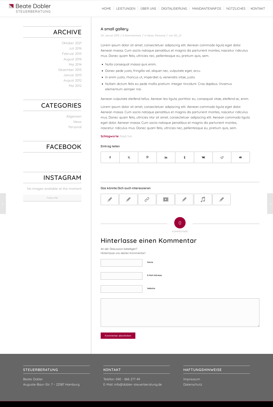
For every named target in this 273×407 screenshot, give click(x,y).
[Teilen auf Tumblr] (184, 157)
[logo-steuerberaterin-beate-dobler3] (30, 8)
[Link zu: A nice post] (128, 199)
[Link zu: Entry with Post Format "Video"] (166, 199)
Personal (160, 35)
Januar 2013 (72, 75)
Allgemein (74, 116)
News (150, 35)
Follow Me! (52, 197)
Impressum (191, 379)
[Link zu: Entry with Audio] (203, 199)
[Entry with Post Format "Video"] (270, 203)
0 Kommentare (132, 35)
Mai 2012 (75, 86)
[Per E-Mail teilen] (240, 157)
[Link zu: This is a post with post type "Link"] (147, 199)
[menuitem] (106, 8)
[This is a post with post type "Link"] (3, 203)
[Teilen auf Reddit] (222, 157)
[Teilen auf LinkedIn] (166, 157)
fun (129, 136)
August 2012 (73, 80)
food (123, 136)
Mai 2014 (75, 64)
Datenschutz (192, 384)
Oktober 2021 (72, 43)
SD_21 (177, 35)
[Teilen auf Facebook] (110, 157)
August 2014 (73, 59)
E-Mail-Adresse (154, 275)
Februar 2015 (72, 54)
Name (150, 262)
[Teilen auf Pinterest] (147, 157)
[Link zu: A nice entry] (110, 199)
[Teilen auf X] (129, 157)
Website (151, 288)
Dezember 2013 (70, 70)
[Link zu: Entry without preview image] (222, 199)
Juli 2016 (75, 48)
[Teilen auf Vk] (203, 157)
